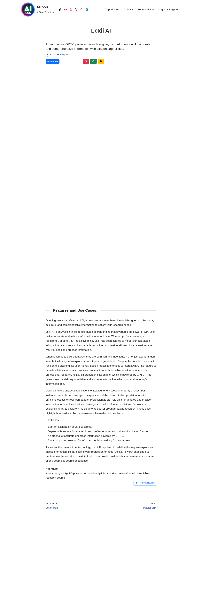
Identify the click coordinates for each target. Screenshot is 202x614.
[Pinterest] (81, 10)
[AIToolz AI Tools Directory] (37, 10)
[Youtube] (65, 10)
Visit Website (52, 61)
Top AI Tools (112, 9)
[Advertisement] (101, 88)
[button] (179, 9)
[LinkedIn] (87, 10)
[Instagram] (71, 10)
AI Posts (129, 9)
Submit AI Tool (145, 9)
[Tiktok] (60, 10)
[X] (76, 10)
